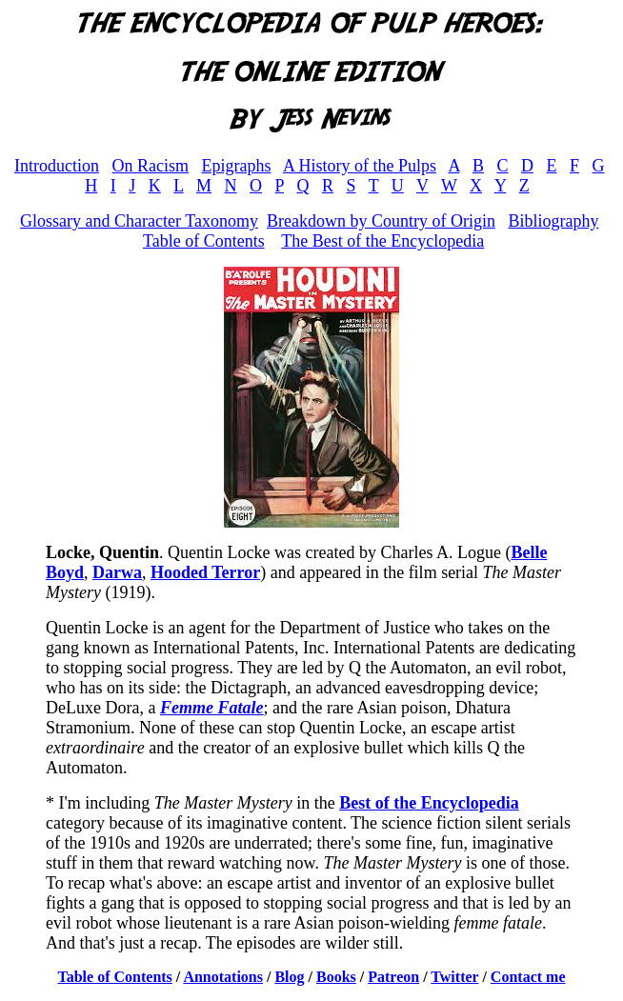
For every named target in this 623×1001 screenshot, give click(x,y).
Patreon (393, 977)
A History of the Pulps (359, 165)
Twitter (454, 977)
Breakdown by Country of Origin (381, 220)
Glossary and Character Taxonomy (139, 220)
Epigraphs (236, 165)
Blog (289, 977)
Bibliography (553, 220)
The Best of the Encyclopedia (382, 240)
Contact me (528, 977)
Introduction (56, 165)
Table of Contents (204, 240)
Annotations (223, 977)
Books (336, 977)
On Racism (150, 165)
